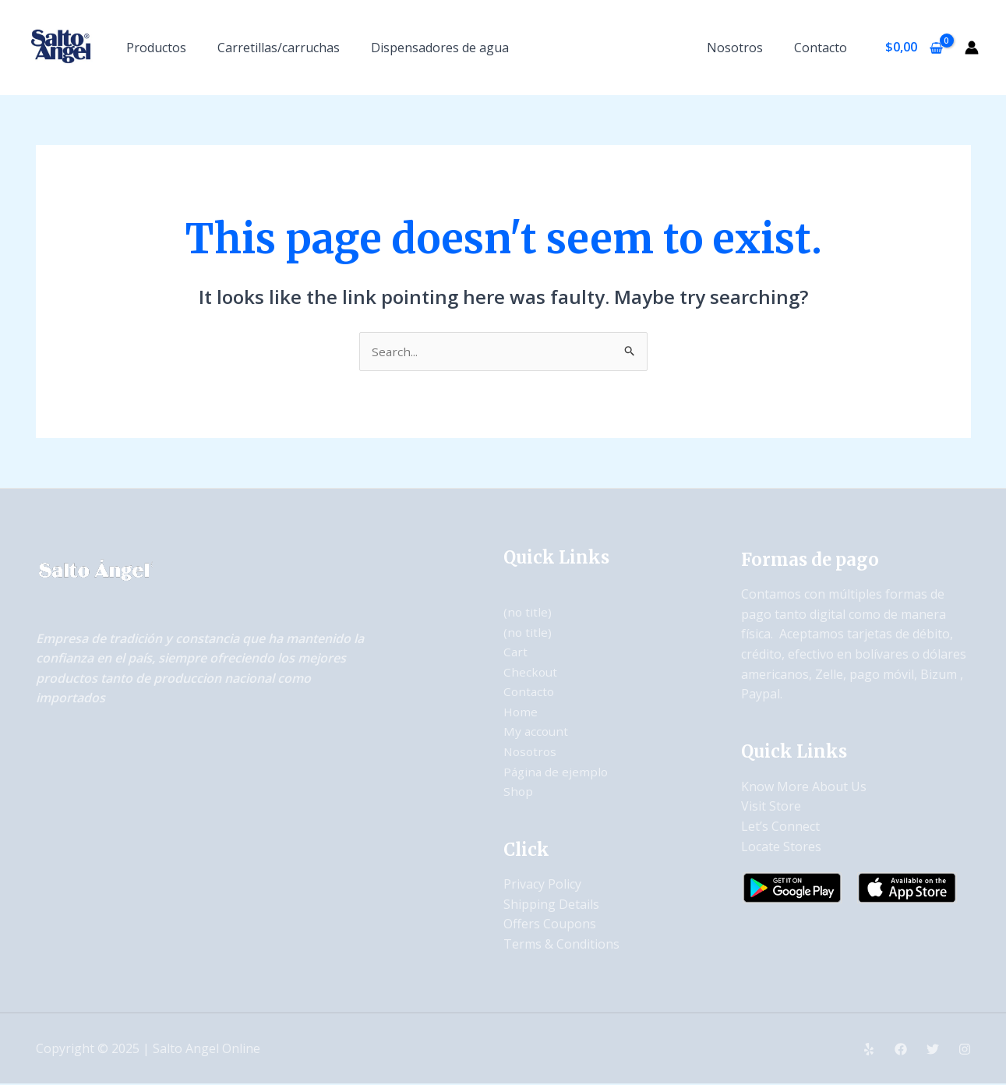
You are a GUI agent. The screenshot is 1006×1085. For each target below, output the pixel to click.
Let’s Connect (780, 827)
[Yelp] (869, 1050)
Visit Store (771, 807)
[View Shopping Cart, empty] (913, 47)
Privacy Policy (542, 884)
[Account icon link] (972, 48)
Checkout (531, 672)
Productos (156, 47)
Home (520, 712)
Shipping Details (551, 905)
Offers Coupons (549, 924)
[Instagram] (964, 1050)
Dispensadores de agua (440, 47)
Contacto (823, 47)
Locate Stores (781, 847)
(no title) (527, 612)
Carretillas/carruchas (278, 47)
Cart (515, 652)
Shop (518, 791)
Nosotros (744, 47)
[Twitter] (933, 1050)
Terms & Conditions (561, 944)
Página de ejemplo (557, 772)
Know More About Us (804, 787)
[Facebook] (901, 1050)
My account (536, 732)
